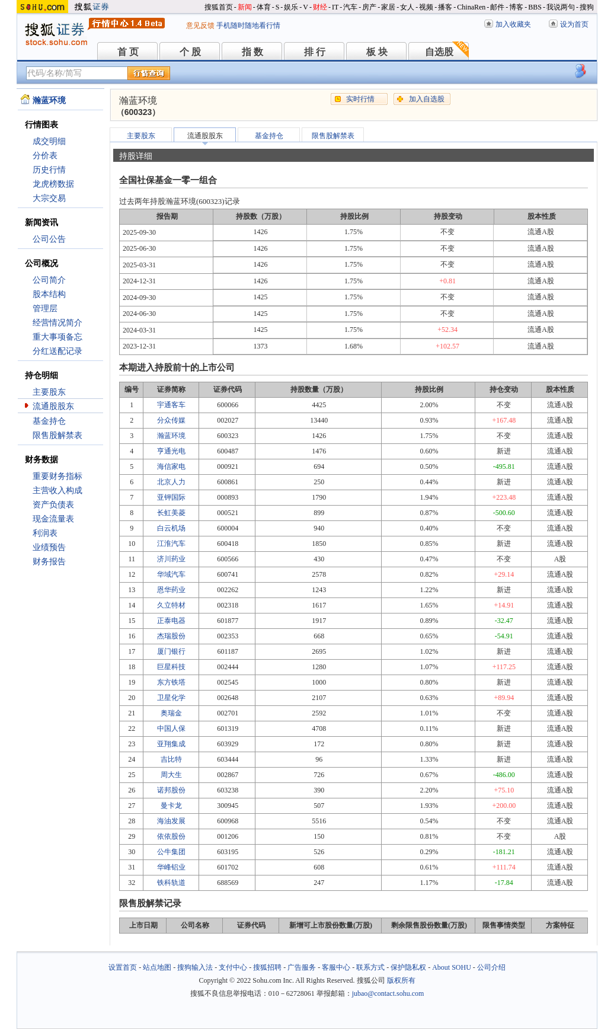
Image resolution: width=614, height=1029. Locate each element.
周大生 (171, 775)
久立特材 (171, 605)
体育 (264, 7)
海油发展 (171, 821)
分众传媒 (171, 420)
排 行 (314, 52)
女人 (407, 7)
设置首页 (122, 967)
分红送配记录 (57, 351)
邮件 (497, 7)
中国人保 (171, 728)
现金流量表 (53, 518)
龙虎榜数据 (53, 184)
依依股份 (171, 836)
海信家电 (171, 466)
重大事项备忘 (57, 337)
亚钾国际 (171, 497)
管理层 (45, 308)
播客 (445, 7)
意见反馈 (200, 25)
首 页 (128, 52)
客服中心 (336, 967)
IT (335, 7)
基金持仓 (49, 421)
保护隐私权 (408, 967)
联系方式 (370, 967)
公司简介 (49, 280)
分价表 (45, 155)
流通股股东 (53, 406)
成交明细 (49, 141)
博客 (516, 7)
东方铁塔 (171, 682)
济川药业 (171, 559)
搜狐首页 (218, 7)
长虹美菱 (171, 513)
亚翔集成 (171, 744)
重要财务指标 (57, 476)
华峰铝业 (171, 867)
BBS (535, 7)
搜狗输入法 (195, 967)
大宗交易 (49, 198)
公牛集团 (171, 852)
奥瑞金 (171, 713)
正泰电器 (171, 620)
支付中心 (233, 967)
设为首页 (574, 24)
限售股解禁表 (57, 435)
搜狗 (587, 7)
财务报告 (49, 561)
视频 (426, 7)
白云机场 (171, 528)
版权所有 (401, 980)
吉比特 (171, 759)
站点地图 (157, 967)
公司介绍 (491, 967)
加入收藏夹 (513, 24)
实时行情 (360, 99)
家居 (388, 7)
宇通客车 (171, 405)
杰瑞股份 (171, 636)
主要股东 (49, 392)
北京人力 (171, 482)
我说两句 (560, 7)
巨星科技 (171, 667)
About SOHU (451, 967)
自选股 (439, 52)
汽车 (350, 7)
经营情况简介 (57, 322)
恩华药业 (171, 590)
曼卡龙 (171, 805)
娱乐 (291, 7)
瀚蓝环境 (171, 436)
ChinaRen (471, 7)
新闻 (245, 7)
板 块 (377, 52)
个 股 (190, 52)
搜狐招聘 (267, 967)
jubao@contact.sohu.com (388, 993)
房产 (369, 7)
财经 (320, 7)
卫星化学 (171, 698)
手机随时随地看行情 (248, 25)
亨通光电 (171, 451)
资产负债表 (53, 504)
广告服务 (301, 967)
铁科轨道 (171, 882)
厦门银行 (171, 651)
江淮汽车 (171, 543)
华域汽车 (171, 574)
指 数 (252, 52)
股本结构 (49, 294)
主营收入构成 (57, 490)
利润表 (45, 533)
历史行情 (49, 169)
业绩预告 (49, 547)
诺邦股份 (171, 790)
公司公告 (49, 239)
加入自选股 (426, 99)
